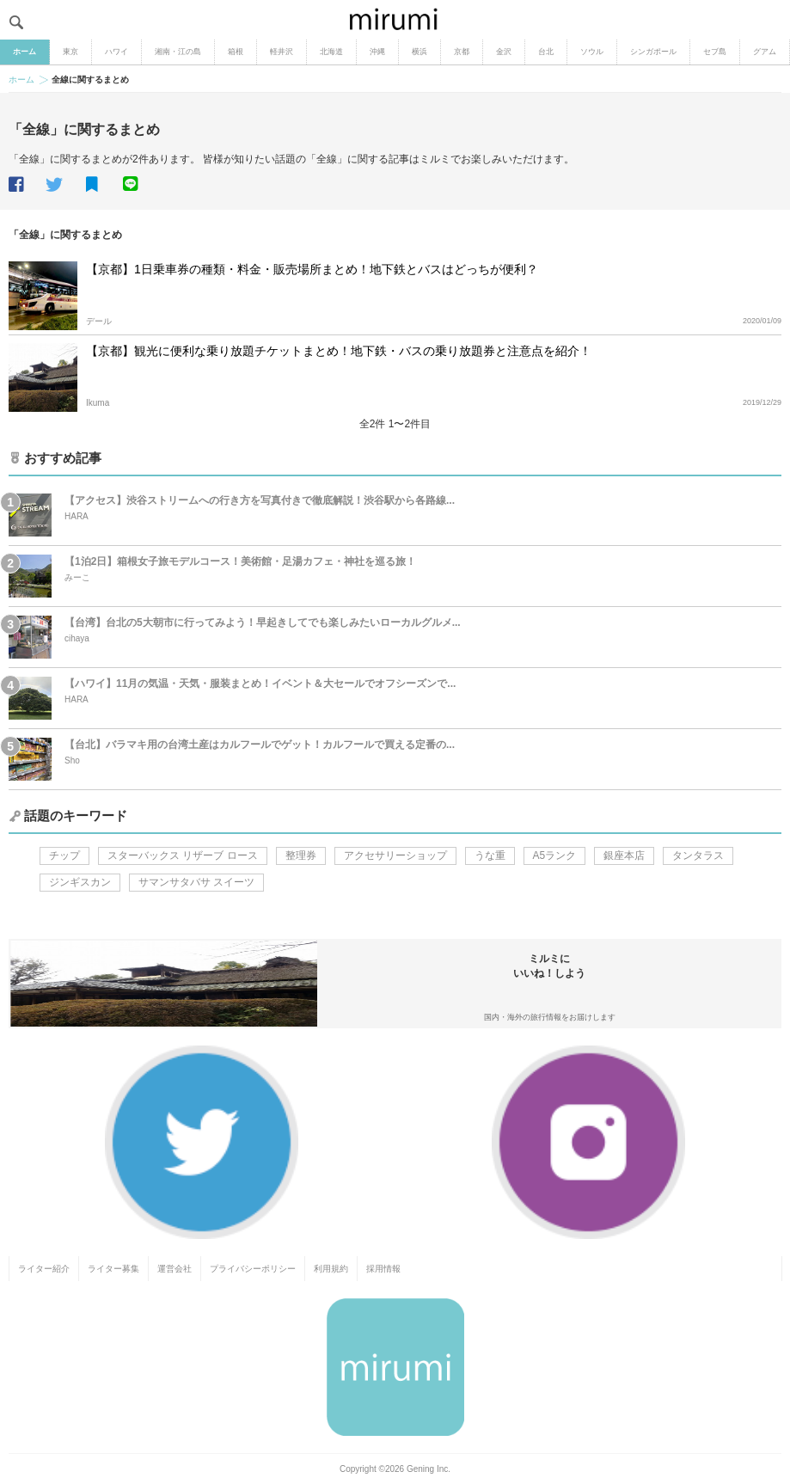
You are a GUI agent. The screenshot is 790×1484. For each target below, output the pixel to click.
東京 (70, 51)
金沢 (503, 51)
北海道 (331, 51)
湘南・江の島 (178, 51)
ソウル (591, 51)
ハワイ (116, 51)
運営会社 (174, 1268)
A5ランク (555, 855)
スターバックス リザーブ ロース (182, 855)
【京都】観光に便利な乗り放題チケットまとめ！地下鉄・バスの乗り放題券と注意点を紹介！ (338, 351)
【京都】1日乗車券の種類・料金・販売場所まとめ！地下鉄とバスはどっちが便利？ (312, 269)
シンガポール (653, 51)
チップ (64, 855)
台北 (546, 51)
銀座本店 (624, 855)
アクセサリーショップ (395, 855)
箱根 (235, 51)
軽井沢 (281, 51)
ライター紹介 (44, 1268)
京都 (461, 51)
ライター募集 (113, 1268)
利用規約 (331, 1268)
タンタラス (698, 855)
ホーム (24, 51)
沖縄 (377, 51)
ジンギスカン (80, 882)
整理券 (300, 855)
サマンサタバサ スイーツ (196, 882)
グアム (764, 51)
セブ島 (714, 51)
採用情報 (383, 1268)
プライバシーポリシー (253, 1268)
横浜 (419, 51)
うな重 (490, 855)
